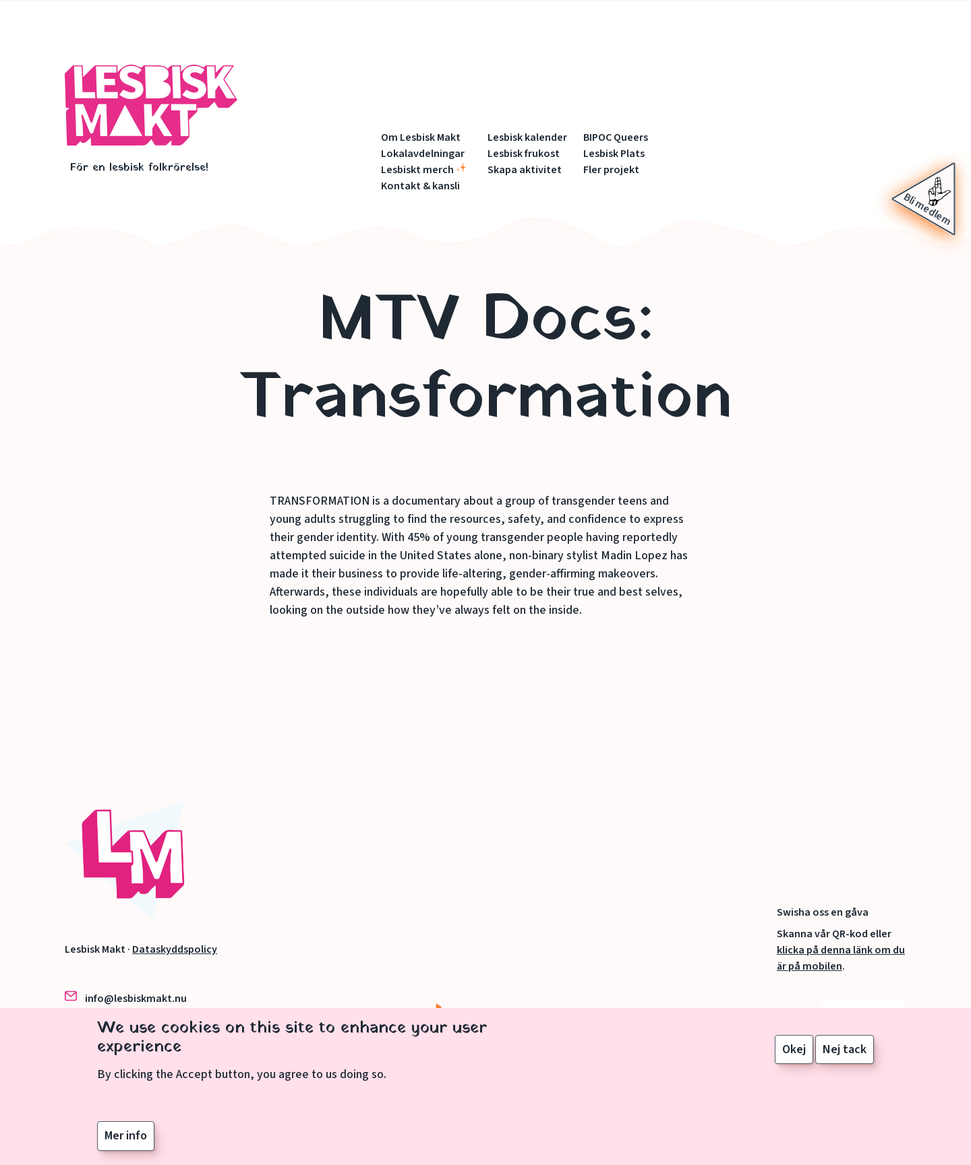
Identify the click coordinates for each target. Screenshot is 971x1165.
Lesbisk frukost (524, 153)
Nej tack (844, 1058)
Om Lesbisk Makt (421, 137)
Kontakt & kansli (420, 186)
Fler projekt (611, 169)
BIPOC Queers (615, 137)
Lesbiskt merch (417, 169)
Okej (794, 1058)
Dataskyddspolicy (174, 949)
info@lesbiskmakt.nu (136, 998)
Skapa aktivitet (525, 169)
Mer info (126, 1145)
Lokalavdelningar (423, 153)
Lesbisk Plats (614, 153)
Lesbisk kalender (527, 137)
